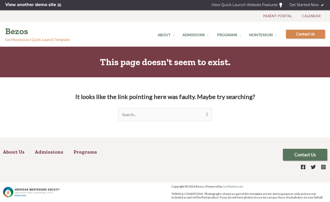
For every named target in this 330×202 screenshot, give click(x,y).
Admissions (49, 152)
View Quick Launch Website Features (247, 5)
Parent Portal (279, 16)
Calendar (312, 16)
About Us (14, 152)
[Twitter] (313, 167)
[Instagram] (323, 167)
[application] (177, 35)
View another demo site (33, 5)
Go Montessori (233, 186)
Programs (85, 152)
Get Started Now (307, 5)
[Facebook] (303, 167)
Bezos (16, 31)
